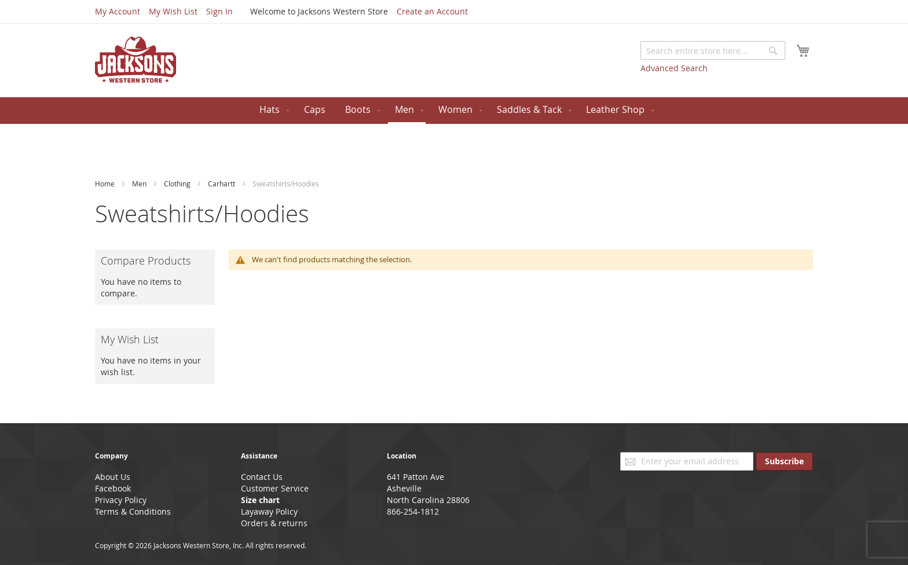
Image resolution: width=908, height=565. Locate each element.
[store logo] (135, 59)
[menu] (454, 110)
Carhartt (222, 183)
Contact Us (262, 476)
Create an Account (432, 11)
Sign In (219, 11)
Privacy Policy (121, 499)
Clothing (178, 183)
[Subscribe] (784, 461)
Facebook (113, 488)
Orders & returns (274, 523)
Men (140, 183)
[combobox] (712, 50)
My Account (117, 11)
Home (105, 183)
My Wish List (173, 11)
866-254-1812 (413, 511)
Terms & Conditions (133, 511)
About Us (112, 476)
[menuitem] (271, 109)
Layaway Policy (269, 511)
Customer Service (275, 488)
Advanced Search (674, 68)
